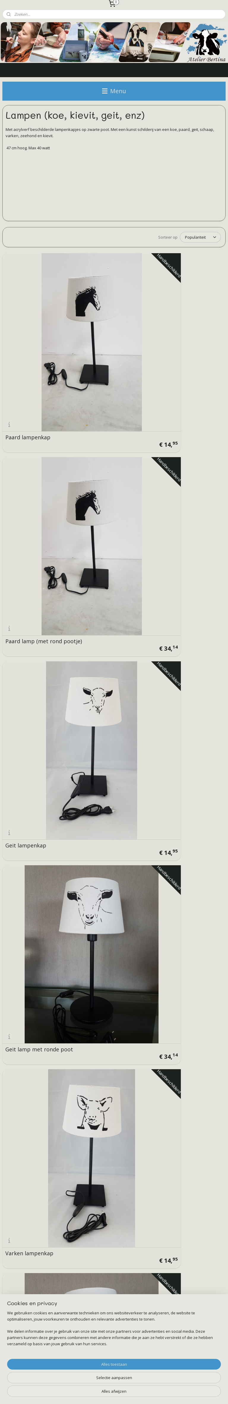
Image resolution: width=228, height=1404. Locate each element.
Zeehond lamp (175, 813)
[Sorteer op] (200, 237)
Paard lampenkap (27, 330)
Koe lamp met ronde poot (107, 521)
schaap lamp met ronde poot (35, 617)
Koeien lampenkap (181, 717)
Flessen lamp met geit (109, 910)
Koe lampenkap (25, 523)
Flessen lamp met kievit (187, 910)
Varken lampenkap (105, 427)
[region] (74, 1376)
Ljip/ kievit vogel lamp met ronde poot (185, 617)
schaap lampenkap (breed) (181, 521)
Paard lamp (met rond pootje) (109, 327)
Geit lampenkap (177, 330)
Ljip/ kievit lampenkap (110, 620)
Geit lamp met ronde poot (32, 424)
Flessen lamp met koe (33, 910)
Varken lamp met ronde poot (187, 424)
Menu (114, 91)
